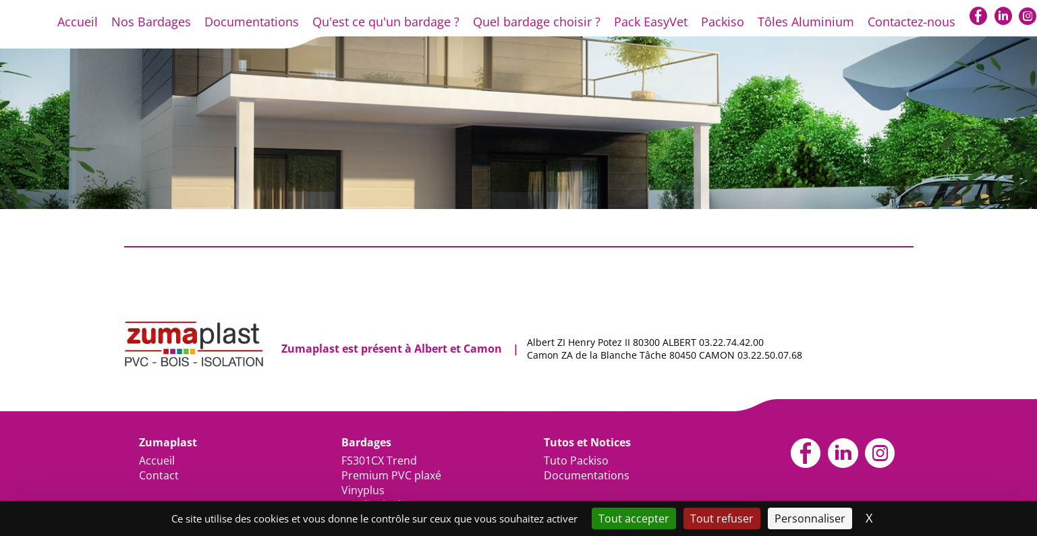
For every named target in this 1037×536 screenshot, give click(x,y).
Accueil (77, 21)
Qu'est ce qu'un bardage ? (385, 21)
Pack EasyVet (651, 21)
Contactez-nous (911, 21)
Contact (159, 475)
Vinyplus (363, 490)
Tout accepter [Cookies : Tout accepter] (633, 518)
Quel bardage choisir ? (536, 21)
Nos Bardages (151, 21)
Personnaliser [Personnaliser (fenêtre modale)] (810, 518)
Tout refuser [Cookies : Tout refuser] (722, 518)
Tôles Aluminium (806, 21)
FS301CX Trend (379, 460)
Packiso (722, 21)
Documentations (251, 21)
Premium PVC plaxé (391, 475)
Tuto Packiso (576, 460)
